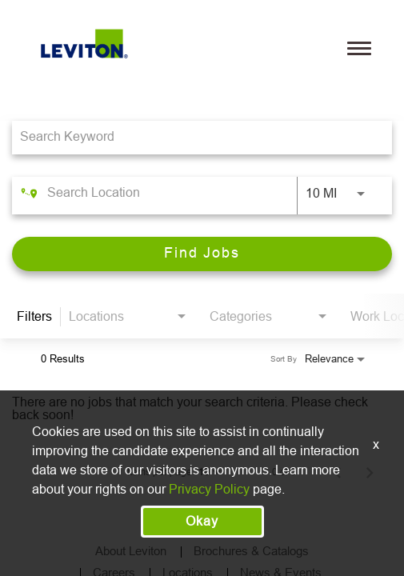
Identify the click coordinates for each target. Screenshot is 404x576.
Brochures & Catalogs (251, 551)
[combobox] (194, 137)
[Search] (202, 254)
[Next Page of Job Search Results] (370, 472)
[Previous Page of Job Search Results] (338, 472)
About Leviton (130, 551)
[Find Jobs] (202, 254)
